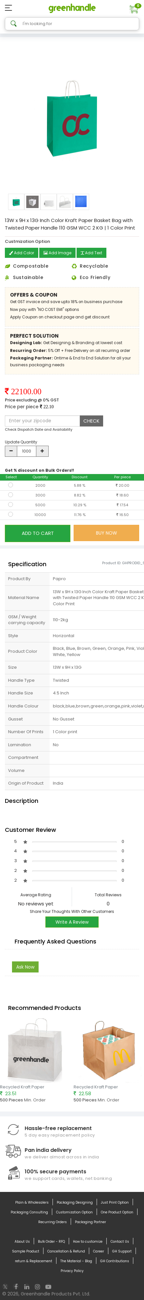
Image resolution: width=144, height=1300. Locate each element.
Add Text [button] (91, 253)
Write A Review (72, 922)
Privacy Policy (72, 1271)
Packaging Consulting (29, 1212)
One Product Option (117, 1212)
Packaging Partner (90, 1222)
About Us (22, 1241)
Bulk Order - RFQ (51, 1241)
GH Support (122, 1251)
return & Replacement (33, 1261)
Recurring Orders (52, 1222)
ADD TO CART (38, 533)
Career (98, 1251)
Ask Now (25, 967)
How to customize (87, 1241)
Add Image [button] (57, 253)
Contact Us (120, 1241)
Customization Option (74, 1212)
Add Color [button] (21, 253)
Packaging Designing (75, 1202)
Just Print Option (115, 1202)
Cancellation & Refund (66, 1251)
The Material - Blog (76, 1261)
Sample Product (25, 1251)
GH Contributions (114, 1261)
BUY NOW (106, 533)
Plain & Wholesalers (32, 1202)
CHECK (91, 420)
